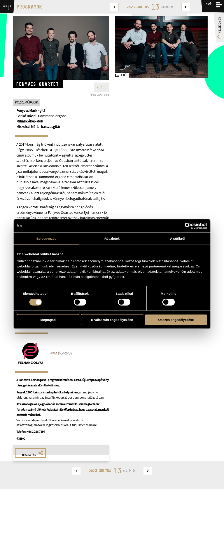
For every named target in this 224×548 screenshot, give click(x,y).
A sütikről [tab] (177, 238)
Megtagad (48, 319)
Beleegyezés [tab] (46, 238)
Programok (29, 7)
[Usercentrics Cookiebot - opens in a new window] (188, 226)
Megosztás (32, 453)
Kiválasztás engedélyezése (112, 319)
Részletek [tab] (112, 238)
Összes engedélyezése (176, 319)
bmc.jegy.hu (89, 392)
